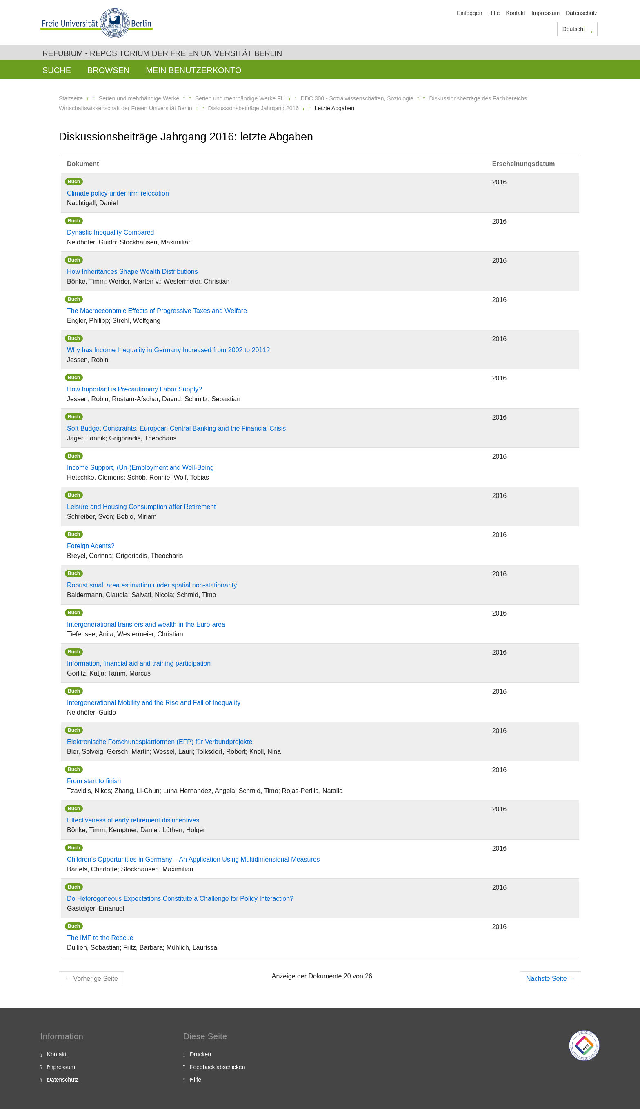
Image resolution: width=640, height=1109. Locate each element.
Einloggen (469, 13)
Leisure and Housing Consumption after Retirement (141, 506)
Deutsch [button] (577, 29)
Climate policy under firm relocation (118, 193)
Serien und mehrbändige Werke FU (240, 98)
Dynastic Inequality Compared (110, 232)
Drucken (200, 1054)
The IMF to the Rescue (100, 937)
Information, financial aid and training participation (139, 663)
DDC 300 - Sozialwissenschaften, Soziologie (357, 98)
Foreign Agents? (91, 545)
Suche (56, 70)
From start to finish (94, 781)
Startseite (71, 98)
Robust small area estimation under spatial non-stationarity (152, 585)
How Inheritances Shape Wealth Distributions (132, 271)
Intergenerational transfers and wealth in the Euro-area (146, 624)
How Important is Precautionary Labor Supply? (134, 389)
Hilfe (494, 13)
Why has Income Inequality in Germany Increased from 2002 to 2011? (168, 350)
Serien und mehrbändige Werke (139, 98)
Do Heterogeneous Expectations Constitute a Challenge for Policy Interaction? (180, 898)
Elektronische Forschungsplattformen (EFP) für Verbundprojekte (159, 741)
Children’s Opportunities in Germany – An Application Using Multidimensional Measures (193, 859)
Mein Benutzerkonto (193, 70)
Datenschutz (582, 13)
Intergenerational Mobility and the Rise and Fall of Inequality (153, 702)
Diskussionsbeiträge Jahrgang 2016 (253, 108)
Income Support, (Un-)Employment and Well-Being (140, 467)
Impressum (545, 13)
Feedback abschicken (217, 1067)
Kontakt (515, 13)
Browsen (108, 70)
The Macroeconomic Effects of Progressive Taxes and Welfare (157, 310)
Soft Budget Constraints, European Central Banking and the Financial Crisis (176, 428)
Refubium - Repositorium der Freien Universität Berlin (162, 53)
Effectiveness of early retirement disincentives (133, 820)
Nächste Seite (550, 978)
